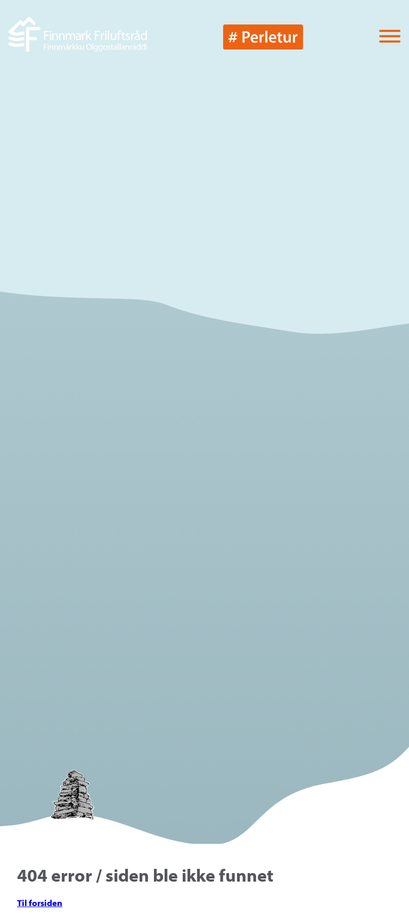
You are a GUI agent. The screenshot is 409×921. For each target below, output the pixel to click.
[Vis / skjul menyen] (389, 37)
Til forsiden (39, 902)
